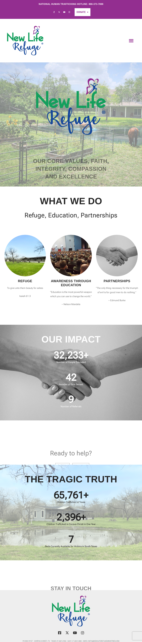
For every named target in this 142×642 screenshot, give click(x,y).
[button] (131, 40)
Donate (82, 12)
